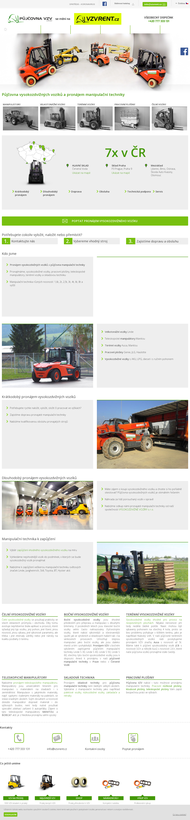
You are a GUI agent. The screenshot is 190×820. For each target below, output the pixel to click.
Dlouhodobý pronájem (50, 189)
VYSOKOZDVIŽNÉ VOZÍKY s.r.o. (136, 482)
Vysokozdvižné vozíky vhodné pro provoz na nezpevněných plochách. (154, 594)
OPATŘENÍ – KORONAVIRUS (82, 4)
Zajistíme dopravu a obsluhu (158, 238)
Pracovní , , (154, 660)
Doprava (76, 188)
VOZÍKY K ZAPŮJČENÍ (26, 29)
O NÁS (115, 29)
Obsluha (104, 188)
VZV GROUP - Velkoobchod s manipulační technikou (154, 798)
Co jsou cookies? (179, 814)
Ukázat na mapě (81, 169)
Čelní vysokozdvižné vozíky (16, 592)
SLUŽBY (85, 29)
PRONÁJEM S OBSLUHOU (56, 29)
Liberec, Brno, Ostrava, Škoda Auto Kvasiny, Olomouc (163, 166)
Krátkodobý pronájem (22, 189)
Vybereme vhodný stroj (90, 238)
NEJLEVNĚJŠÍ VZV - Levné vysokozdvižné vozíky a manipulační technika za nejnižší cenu (181, 798)
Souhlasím (10, 814)
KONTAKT (175, 29)
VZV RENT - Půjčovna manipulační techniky (168, 798)
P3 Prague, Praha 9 (122, 163)
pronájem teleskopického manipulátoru (35, 655)
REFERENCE (145, 29)
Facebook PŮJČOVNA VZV (104, 4)
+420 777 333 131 (158, 21)
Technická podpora (139, 188)
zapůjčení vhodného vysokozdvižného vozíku (42, 523)
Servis (159, 188)
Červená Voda (80, 163)
